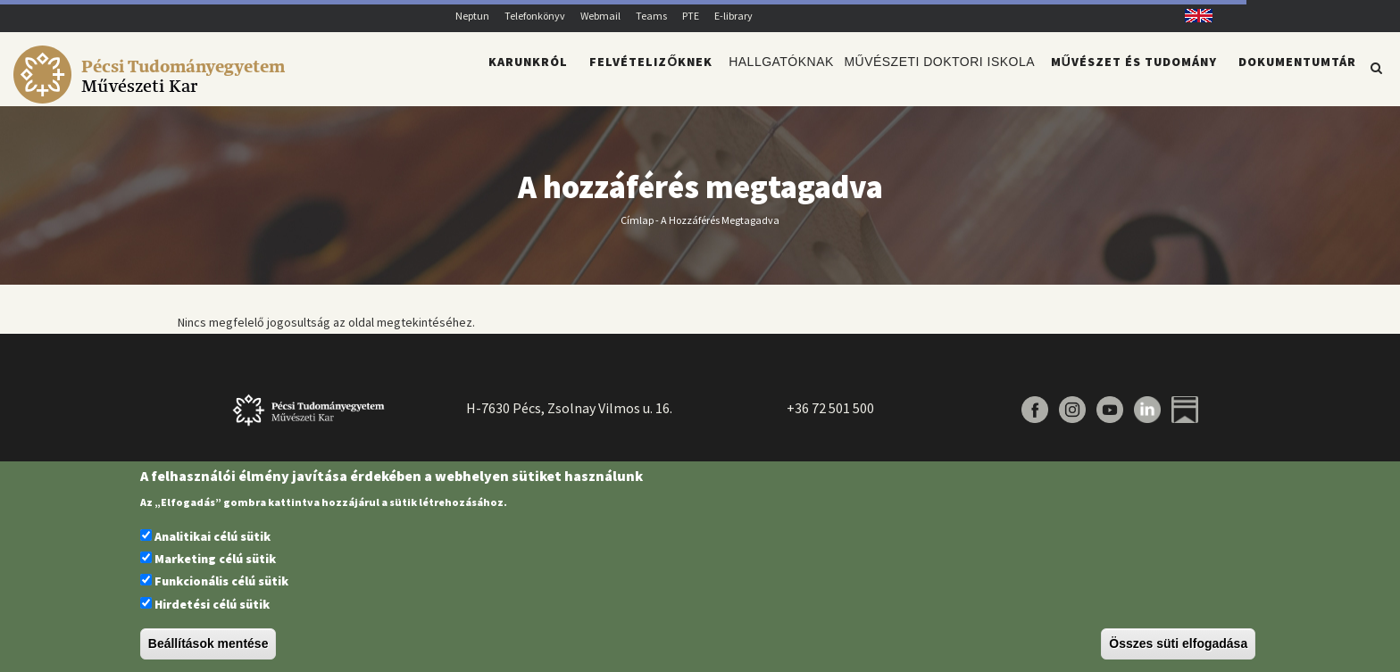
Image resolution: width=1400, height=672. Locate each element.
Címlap (637, 229)
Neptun (472, 15)
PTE (690, 15)
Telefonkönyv (534, 15)
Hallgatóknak (767, 77)
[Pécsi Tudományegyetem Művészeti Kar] (152, 95)
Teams (651, 15)
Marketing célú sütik (215, 559)
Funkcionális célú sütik (221, 581)
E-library (733, 15)
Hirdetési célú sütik (212, 604)
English (1192, 15)
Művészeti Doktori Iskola (934, 77)
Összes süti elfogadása (1178, 643)
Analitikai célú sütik (212, 536)
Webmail (600, 15)
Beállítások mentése (208, 643)
